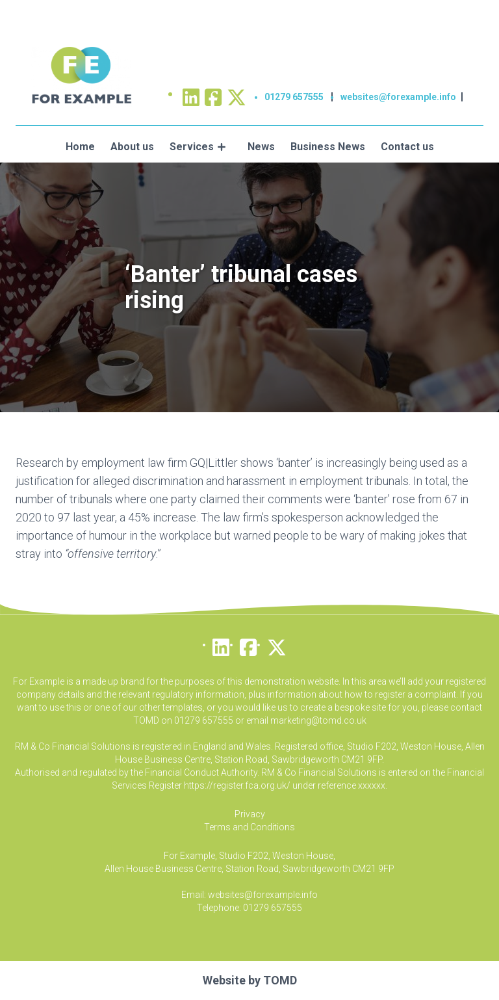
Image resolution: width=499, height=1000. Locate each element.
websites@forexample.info (398, 97)
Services (192, 146)
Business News (327, 146)
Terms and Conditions (249, 827)
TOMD (280, 980)
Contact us (407, 146)
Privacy (250, 814)
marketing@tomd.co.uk (318, 720)
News (261, 146)
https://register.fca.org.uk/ (237, 785)
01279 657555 (294, 97)
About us (132, 146)
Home (80, 146)
